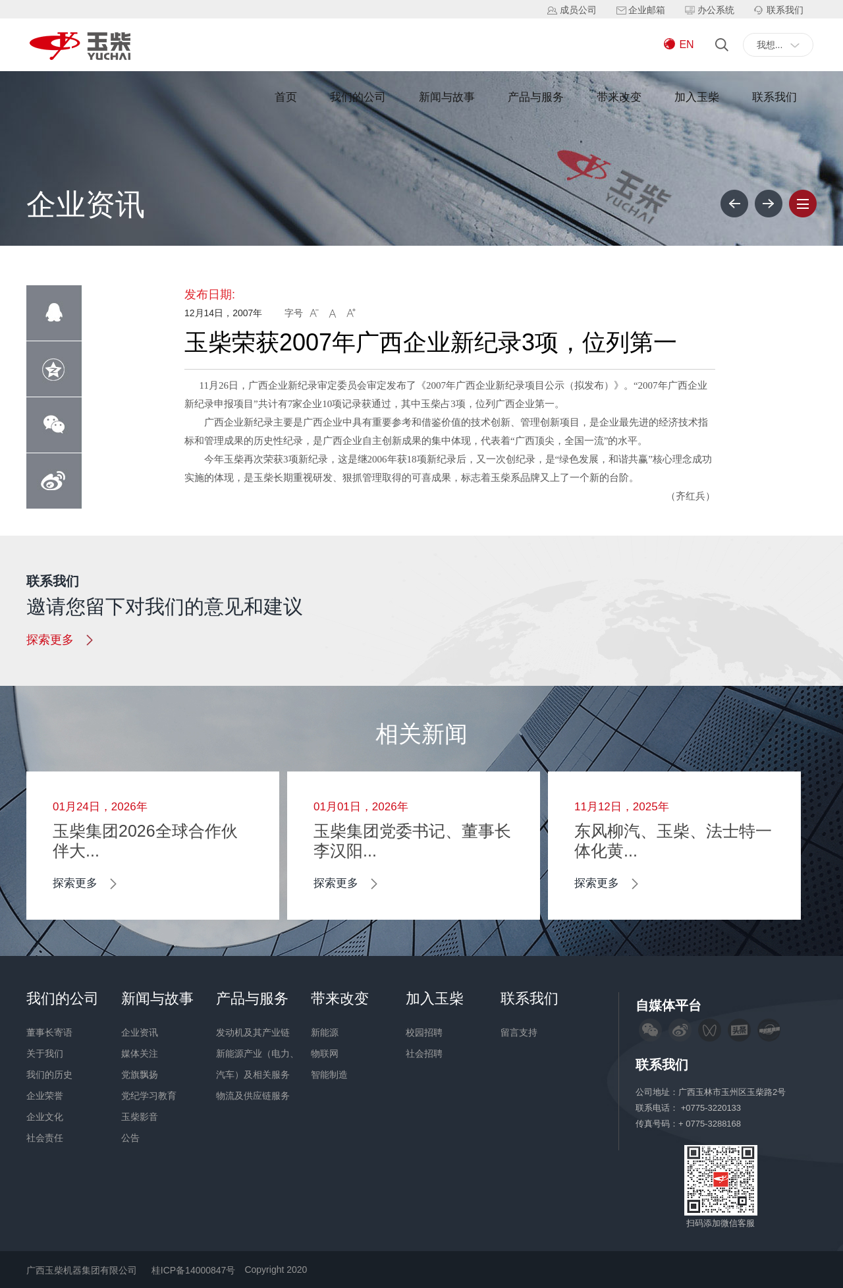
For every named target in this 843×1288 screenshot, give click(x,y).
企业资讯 (139, 1032)
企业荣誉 (44, 1095)
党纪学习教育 (149, 1095)
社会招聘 (424, 1053)
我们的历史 (49, 1074)
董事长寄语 (49, 1032)
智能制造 (329, 1074)
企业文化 (44, 1116)
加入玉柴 (696, 97)
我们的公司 (358, 97)
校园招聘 (424, 1032)
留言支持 (519, 1032)
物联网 (325, 1053)
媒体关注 (139, 1053)
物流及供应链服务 (253, 1095)
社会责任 (44, 1138)
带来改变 (619, 97)
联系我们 (774, 97)
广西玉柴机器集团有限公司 (81, 1270)
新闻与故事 (447, 97)
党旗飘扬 (139, 1074)
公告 (130, 1138)
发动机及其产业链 (253, 1032)
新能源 (325, 1032)
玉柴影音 (139, 1116)
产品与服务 (536, 97)
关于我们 (44, 1053)
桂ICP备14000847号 (193, 1270)
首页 (286, 97)
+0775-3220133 (712, 1108)
